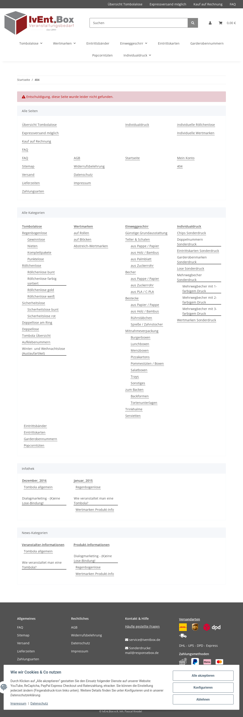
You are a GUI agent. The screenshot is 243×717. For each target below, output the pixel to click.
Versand (28, 174)
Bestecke (132, 298)
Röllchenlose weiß (41, 296)
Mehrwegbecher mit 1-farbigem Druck (199, 288)
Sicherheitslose (33, 303)
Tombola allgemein (38, 487)
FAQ (233, 4)
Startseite (132, 158)
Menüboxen (140, 350)
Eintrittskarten (34, 432)
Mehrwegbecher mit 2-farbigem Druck (199, 299)
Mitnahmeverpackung (141, 331)
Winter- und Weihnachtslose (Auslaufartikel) (43, 350)
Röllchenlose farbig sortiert (41, 280)
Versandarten (189, 619)
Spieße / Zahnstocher (147, 324)
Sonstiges (138, 383)
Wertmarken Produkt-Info (95, 509)
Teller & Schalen (137, 239)
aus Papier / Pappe (145, 305)
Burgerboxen (140, 337)
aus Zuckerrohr (142, 265)
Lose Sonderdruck (190, 268)
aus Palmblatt (141, 259)
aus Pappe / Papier (145, 246)
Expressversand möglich (168, 4)
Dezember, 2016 (34, 480)
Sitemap (28, 166)
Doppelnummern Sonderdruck (190, 241)
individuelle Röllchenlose (196, 124)
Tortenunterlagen (144, 402)
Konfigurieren (202, 687)
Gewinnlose (36, 239)
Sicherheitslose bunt (42, 309)
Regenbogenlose (34, 233)
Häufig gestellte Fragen (142, 626)
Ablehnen (202, 699)
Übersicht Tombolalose (125, 4)
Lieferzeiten (31, 183)
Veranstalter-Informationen (43, 545)
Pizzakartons (140, 357)
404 (179, 166)
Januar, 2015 (83, 480)
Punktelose (35, 259)
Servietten (133, 416)
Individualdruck (137, 124)
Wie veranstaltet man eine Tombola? (93, 500)
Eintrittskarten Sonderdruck (198, 251)
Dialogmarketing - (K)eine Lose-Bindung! (41, 500)
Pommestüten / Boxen (147, 363)
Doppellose (30, 329)
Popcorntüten (34, 445)
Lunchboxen (140, 344)
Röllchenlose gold (40, 290)
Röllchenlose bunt (41, 272)
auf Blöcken (82, 239)
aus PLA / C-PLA (142, 292)
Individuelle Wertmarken (195, 133)
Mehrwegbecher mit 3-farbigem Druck (199, 311)
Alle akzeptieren (202, 676)
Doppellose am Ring (37, 322)
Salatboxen (139, 370)
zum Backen (134, 389)
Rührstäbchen (141, 318)
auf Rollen (81, 233)
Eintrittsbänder (35, 426)
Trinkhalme (133, 409)
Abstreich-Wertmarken (91, 246)
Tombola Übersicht (36, 335)
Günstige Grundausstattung (146, 233)
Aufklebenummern (36, 342)
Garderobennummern (40, 439)
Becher (130, 272)
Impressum (82, 183)
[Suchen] (139, 23)
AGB (77, 158)
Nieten (32, 246)
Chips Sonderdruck (191, 233)
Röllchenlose (31, 265)
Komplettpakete (39, 252)
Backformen (140, 396)
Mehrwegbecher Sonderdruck (189, 277)
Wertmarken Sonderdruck (196, 320)
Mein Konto (185, 158)
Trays (135, 376)
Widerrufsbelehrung (89, 166)
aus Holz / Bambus (145, 252)
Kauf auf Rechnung (208, 4)
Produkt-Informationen (92, 545)
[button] (210, 23)
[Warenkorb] (227, 23)
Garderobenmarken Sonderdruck (192, 259)
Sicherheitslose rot (41, 316)
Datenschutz (83, 174)
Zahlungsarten (33, 191)
